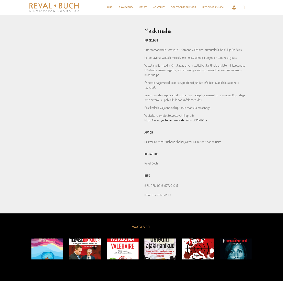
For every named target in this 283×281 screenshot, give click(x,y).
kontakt (158, 7)
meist (143, 7)
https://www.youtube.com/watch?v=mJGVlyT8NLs (175, 120)
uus (109, 7)
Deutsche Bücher (183, 7)
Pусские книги (213, 7)
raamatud (126, 7)
